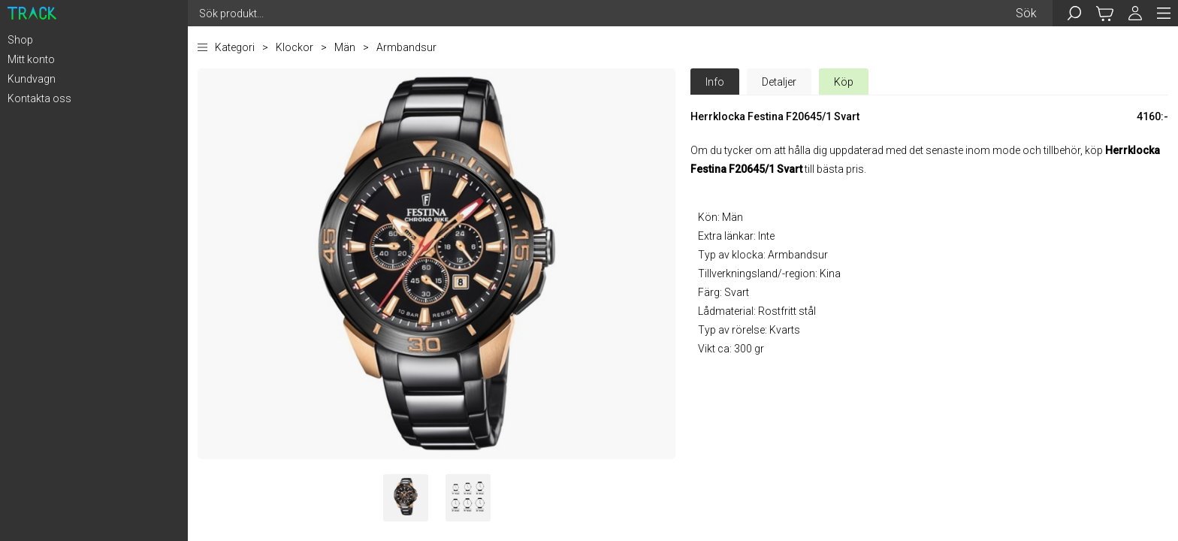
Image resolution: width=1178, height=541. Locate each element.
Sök (1026, 13)
